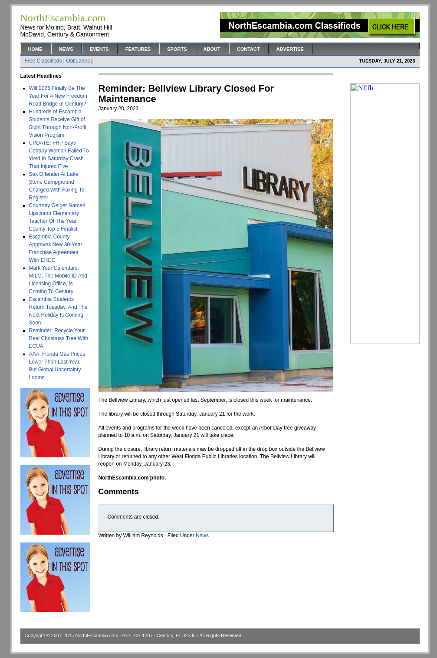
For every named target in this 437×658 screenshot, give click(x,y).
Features (138, 49)
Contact (248, 49)
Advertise (290, 49)
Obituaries (78, 61)
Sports (177, 49)
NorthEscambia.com (96, 635)
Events (99, 49)
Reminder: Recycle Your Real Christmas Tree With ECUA (59, 338)
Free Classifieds (43, 61)
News (66, 49)
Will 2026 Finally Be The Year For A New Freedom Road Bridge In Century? (58, 96)
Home (35, 49)
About (212, 49)
